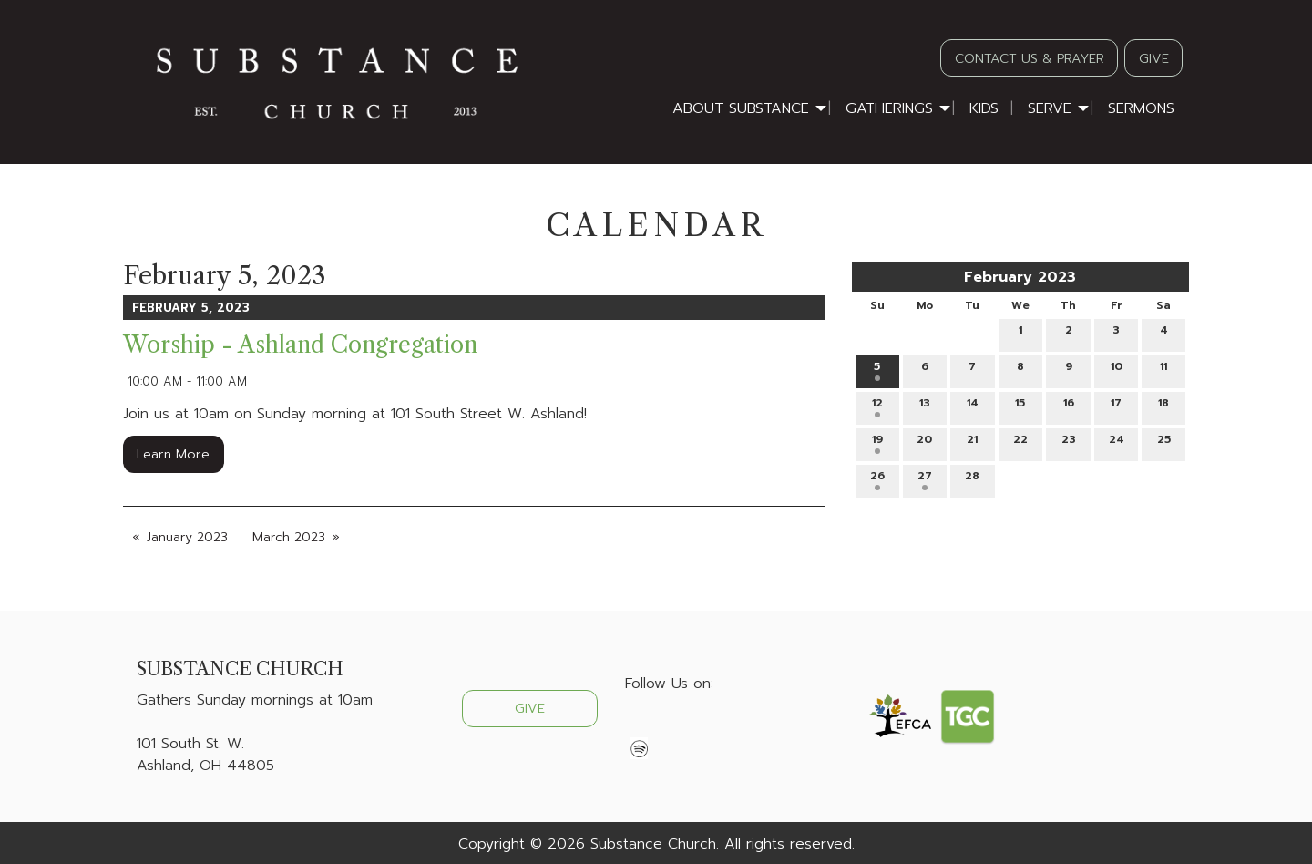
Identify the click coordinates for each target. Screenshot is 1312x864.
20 (924, 442)
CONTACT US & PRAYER (1029, 58)
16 (1068, 406)
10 (1116, 369)
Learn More (173, 454)
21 (972, 442)
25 (1164, 442)
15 (1020, 406)
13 (924, 406)
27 (924, 479)
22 (1020, 442)
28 (972, 479)
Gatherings (889, 108)
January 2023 (187, 537)
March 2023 (288, 537)
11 (1163, 369)
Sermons (1141, 108)
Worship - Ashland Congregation (300, 345)
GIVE (1154, 58)
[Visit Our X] (668, 726)
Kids (984, 108)
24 (1116, 442)
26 (877, 479)
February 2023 (1020, 277)
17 (1116, 406)
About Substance (740, 108)
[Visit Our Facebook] (639, 726)
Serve (1049, 108)
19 (877, 442)
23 (1068, 442)
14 (973, 406)
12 (877, 406)
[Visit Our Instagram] (697, 726)
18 (1163, 406)
